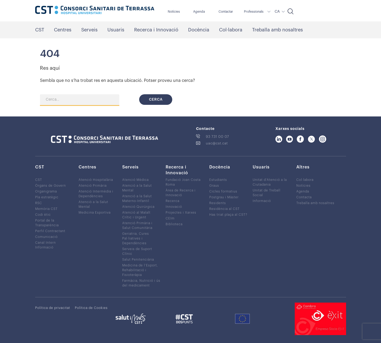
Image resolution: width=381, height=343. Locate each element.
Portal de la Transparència (47, 223)
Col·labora (230, 29)
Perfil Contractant (50, 231)
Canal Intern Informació (45, 245)
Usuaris (115, 29)
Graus (214, 185)
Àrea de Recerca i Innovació (181, 193)
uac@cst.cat (217, 143)
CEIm (170, 218)
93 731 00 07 (217, 136)
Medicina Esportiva (95, 212)
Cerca (156, 99)
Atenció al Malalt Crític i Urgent (136, 215)
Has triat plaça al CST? (228, 214)
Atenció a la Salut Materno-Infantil (137, 199)
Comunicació (46, 236)
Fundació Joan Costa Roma (183, 182)
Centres (62, 29)
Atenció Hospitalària (96, 179)
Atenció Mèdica (135, 179)
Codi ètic (43, 214)
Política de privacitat (52, 307)
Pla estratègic (46, 197)
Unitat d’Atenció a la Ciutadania (270, 182)
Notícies (174, 11)
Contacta (304, 197)
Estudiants (218, 179)
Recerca (172, 201)
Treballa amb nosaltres (277, 29)
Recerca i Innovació (156, 29)
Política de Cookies (91, 307)
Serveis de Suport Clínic (137, 251)
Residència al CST (224, 208)
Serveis (89, 29)
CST (39, 29)
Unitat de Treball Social (266, 193)
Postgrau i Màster (224, 197)
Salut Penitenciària (138, 259)
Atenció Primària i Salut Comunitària (137, 225)
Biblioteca (174, 224)
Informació (262, 201)
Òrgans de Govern (50, 185)
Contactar (226, 11)
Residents (217, 203)
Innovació (174, 206)
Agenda (199, 11)
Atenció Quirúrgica (138, 206)
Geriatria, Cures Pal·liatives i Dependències (135, 238)
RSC (38, 203)
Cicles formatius (223, 191)
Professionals (254, 11)
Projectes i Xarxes (181, 212)
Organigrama (46, 191)
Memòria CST (46, 208)
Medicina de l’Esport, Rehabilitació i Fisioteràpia (140, 270)
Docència (198, 29)
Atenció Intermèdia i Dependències (96, 194)
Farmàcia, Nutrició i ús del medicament (141, 283)
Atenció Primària (93, 185)
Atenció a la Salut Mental (93, 204)
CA (277, 11)
